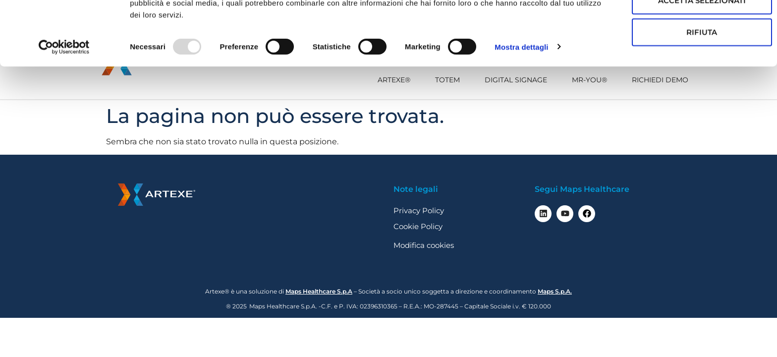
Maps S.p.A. (555, 291)
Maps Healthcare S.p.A (318, 291)
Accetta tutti (669, 25)
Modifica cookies (423, 245)
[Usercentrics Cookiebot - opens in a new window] (64, 104)
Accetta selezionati (669, 57)
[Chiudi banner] (761, 15)
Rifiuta (669, 89)
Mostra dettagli (521, 104)
